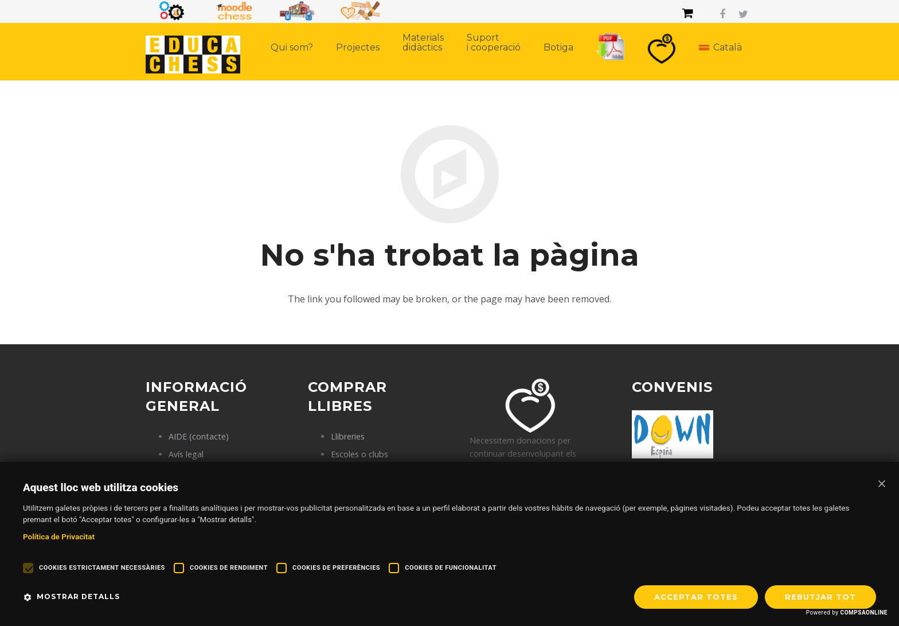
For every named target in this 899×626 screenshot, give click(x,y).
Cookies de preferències (336, 567)
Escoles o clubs (359, 454)
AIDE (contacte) (199, 436)
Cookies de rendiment (229, 567)
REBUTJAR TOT (820, 596)
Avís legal (186, 454)
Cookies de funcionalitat (451, 567)
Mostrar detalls (78, 596)
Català (726, 47)
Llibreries (348, 436)
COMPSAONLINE (864, 612)
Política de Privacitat (59, 536)
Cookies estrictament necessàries (102, 567)
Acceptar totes (696, 596)
